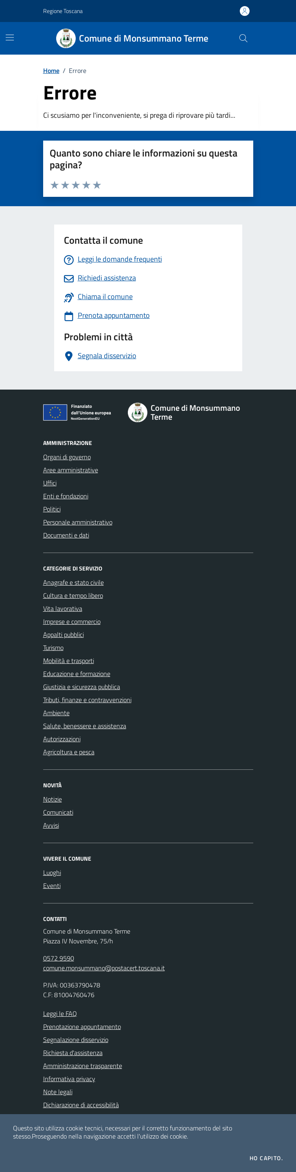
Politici (52, 509)
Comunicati (58, 812)
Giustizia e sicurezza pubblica (81, 687)
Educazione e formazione (76, 674)
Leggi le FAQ (60, 1013)
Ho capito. (266, 1158)
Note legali (57, 1092)
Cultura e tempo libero (73, 595)
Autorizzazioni (62, 739)
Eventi (52, 885)
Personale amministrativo (77, 522)
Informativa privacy (69, 1079)
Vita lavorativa (62, 608)
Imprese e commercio (72, 621)
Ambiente (56, 713)
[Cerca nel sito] (243, 38)
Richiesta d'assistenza (73, 1052)
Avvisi (51, 825)
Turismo (53, 647)
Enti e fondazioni (65, 496)
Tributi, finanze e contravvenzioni (87, 700)
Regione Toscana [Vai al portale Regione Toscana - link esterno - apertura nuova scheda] (63, 11)
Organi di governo (67, 457)
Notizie (52, 799)
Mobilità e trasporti (68, 660)
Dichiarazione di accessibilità (81, 1105)
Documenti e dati (66, 535)
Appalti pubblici (63, 634)
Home (51, 70)
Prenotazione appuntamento (82, 1026)
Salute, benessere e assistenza (84, 726)
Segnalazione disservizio (75, 1039)
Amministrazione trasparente (82, 1066)
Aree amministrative (70, 470)
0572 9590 (58, 958)
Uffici (50, 483)
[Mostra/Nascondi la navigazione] (10, 37)
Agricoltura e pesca (68, 752)
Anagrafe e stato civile (73, 582)
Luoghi (52, 872)
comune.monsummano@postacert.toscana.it (104, 968)
